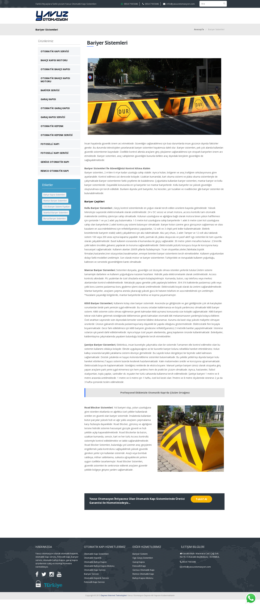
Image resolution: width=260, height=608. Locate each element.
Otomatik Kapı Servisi (55, 59)
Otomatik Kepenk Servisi (57, 143)
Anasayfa (199, 37)
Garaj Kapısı (48, 107)
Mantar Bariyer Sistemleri (55, 209)
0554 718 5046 (131, 3)
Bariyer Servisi (50, 98)
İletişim (92, 25)
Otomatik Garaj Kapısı (55, 116)
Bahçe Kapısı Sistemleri (54, 203)
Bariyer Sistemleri (216, 37)
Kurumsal (94, 16)
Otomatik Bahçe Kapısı (55, 77)
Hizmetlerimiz (114, 16)
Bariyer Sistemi (140, 562)
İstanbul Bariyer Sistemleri (55, 221)
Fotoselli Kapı (50, 152)
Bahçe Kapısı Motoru (54, 68)
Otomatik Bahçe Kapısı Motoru (55, 88)
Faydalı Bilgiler (190, 16)
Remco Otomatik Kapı (55, 179)
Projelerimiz (140, 16)
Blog (212, 16)
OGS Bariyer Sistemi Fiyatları (56, 215)
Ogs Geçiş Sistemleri (142, 566)
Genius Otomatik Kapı (143, 578)
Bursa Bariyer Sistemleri (54, 227)
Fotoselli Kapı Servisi (54, 161)
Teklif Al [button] (201, 507)
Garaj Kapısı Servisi (53, 125)
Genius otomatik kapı (55, 170)
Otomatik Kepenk (52, 134)
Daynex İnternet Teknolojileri (114, 604)
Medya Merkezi (162, 16)
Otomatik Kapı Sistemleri (96, 562)
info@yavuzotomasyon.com (180, 3)
